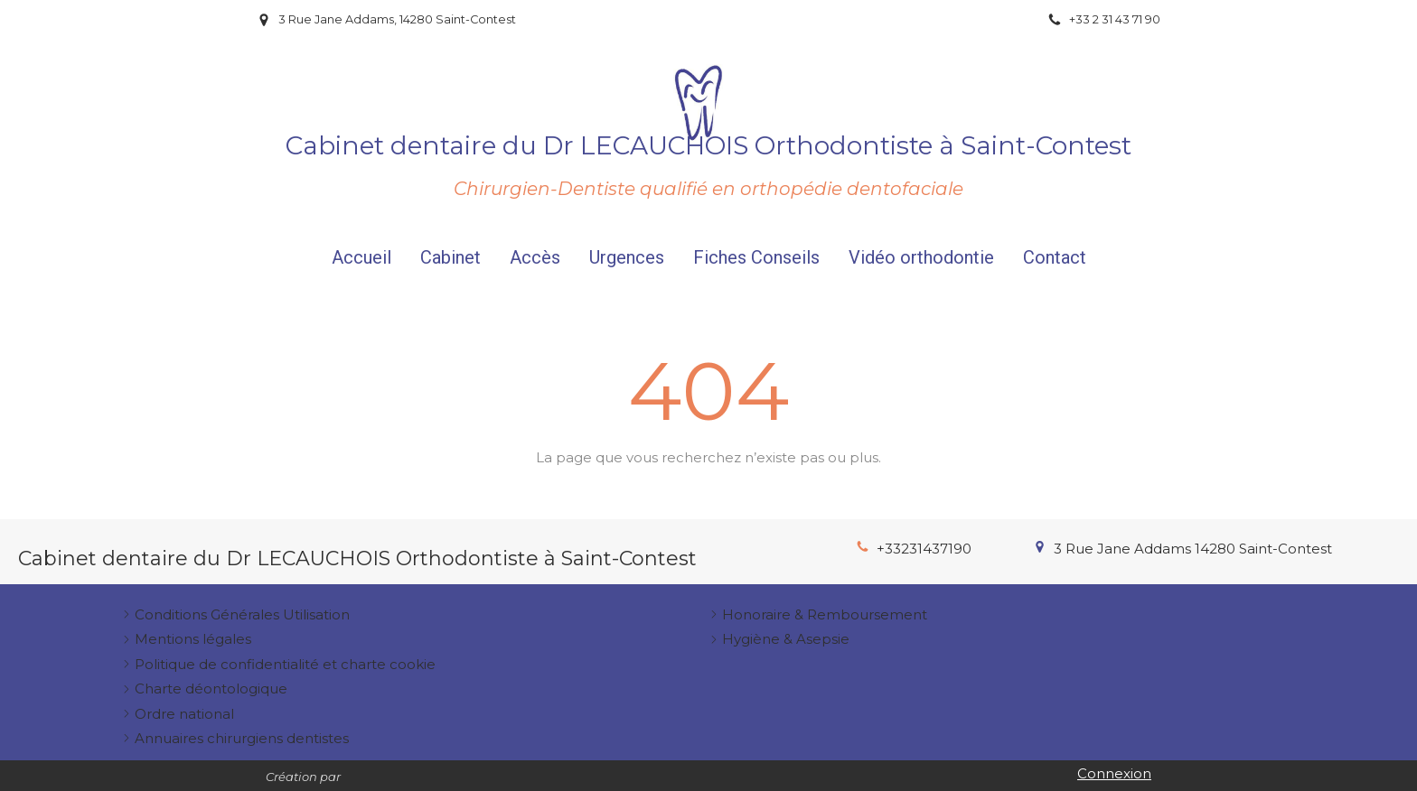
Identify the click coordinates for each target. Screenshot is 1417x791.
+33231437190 (924, 548)
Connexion (1114, 773)
